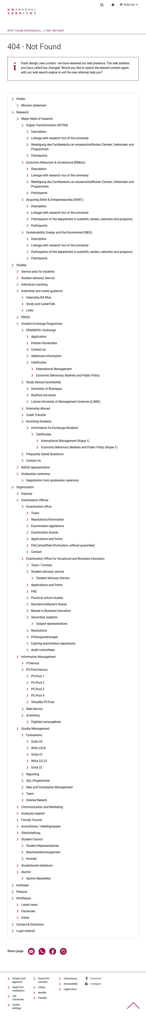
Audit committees (43, 650)
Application (38, 336)
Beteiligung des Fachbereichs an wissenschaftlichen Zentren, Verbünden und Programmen (82, 184)
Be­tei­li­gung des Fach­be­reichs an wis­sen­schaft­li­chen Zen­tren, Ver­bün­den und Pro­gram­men (82, 147)
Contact (36, 552)
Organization (25, 487)
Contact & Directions (30, 924)
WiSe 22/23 (39, 761)
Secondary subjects (44, 617)
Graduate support (33, 813)
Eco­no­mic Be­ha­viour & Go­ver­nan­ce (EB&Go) (55, 162)
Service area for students (38, 271)
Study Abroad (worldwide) (43, 382)
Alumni (26, 872)
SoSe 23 (36, 754)
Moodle (42, 992)
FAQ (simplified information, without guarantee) (63, 545)
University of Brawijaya (46, 389)
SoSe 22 (36, 767)
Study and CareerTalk (40, 304)
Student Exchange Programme (41, 323)
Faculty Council (31, 820)
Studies (21, 265)
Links (29, 310)
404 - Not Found (69, 30)
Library (41, 987)
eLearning (33, 715)
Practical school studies (47, 598)
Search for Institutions (18, 989)
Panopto (42, 997)
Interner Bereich (36, 800)
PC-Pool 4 (37, 695)
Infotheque (23, 898)
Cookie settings (16, 1006)
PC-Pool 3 (37, 689)
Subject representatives (51, 623)
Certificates (38, 362)
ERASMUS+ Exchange (41, 330)
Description (38, 169)
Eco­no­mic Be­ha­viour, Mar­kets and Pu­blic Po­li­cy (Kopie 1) (79, 447)
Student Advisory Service (38, 278)
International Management (54, 369)
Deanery (26, 493)
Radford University (43, 395)
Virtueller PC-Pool (42, 702)
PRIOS (25, 317)
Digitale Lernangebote (46, 722)
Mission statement (33, 105)
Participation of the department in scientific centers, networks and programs (82, 219)
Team (30, 793)
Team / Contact (41, 565)
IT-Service (32, 663)
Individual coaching (34, 284)
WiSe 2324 (38, 748)
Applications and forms (47, 539)
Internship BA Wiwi (38, 297)
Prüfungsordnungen (44, 637)
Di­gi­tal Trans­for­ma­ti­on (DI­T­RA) (47, 125)
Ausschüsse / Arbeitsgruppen (41, 826)
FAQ (34, 591)
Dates (25, 917)
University (12, 30)
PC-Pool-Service (36, 670)
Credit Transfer (36, 415)
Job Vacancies (18, 998)
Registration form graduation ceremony (52, 480)
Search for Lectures (43, 980)
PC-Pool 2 (37, 682)
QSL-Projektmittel (38, 781)
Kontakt (31, 858)
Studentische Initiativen (37, 865)
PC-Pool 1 (37, 676)
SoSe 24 (36, 741)
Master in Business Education (51, 611)
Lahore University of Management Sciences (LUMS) (65, 401)
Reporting (32, 774)
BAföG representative (35, 467)
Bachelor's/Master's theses (49, 604)
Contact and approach (18, 980)
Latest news (29, 904)
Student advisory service (47, 571)
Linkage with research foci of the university (60, 138)
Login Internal (25, 931)
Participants (39, 155)
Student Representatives (42, 846)
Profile (20, 99)
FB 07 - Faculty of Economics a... (39, 30)
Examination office (38, 506)
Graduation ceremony (35, 474)
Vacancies (28, 911)
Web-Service (34, 709)
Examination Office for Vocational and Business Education (65, 558)
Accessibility (70, 983)
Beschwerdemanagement (43, 852)
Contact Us (38, 349)
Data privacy (70, 978)
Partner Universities (44, 343)
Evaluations (34, 735)
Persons (21, 892)
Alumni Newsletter (38, 878)
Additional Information (46, 356)
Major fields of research (37, 119)
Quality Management (35, 728)
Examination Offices (34, 500)
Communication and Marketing (42, 807)
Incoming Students (39, 421)
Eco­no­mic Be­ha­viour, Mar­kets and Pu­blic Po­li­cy (68, 375)
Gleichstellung (30, 833)
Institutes (22, 885)
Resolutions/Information (47, 519)
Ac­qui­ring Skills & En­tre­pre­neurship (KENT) (54, 200)
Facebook (95, 978)
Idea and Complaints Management (49, 787)
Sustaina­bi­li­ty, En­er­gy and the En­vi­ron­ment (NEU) (59, 232)
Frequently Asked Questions (44, 454)
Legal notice (70, 989)
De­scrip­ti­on (38, 131)
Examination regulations (47, 526)
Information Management (38, 657)
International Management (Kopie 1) (65, 441)
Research (22, 112)
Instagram (96, 983)
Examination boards (44, 532)
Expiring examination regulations (53, 643)
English (129, 4)
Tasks (35, 513)
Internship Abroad (38, 408)
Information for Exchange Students (54, 428)
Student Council (32, 839)
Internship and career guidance (42, 291)
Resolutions (39, 630)
